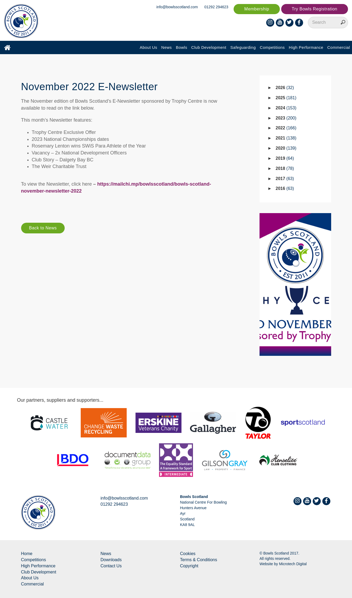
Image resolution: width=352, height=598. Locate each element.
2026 (285, 87)
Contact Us (111, 566)
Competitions (272, 47)
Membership (256, 9)
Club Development (208, 47)
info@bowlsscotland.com (177, 7)
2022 (286, 128)
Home (27, 553)
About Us (148, 47)
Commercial (338, 47)
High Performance (306, 47)
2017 (285, 178)
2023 (286, 118)
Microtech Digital (293, 564)
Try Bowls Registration (314, 9)
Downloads (111, 559)
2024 (286, 108)
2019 (285, 158)
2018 (285, 168)
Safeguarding (243, 47)
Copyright (189, 566)
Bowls (181, 47)
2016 (285, 188)
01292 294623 (216, 7)
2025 (286, 97)
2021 (286, 138)
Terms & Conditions (198, 559)
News (166, 47)
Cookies (188, 553)
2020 (286, 148)
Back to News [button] (43, 228)
